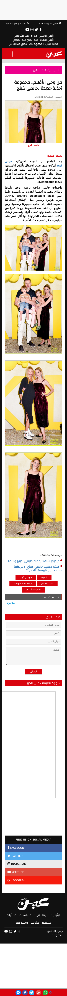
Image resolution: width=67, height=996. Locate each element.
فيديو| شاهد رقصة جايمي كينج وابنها (35, 561)
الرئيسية (55, 915)
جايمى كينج (26, 577)
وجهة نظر (22, 922)
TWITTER (14, 856)
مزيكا (37, 915)
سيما (45, 915)
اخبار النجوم (47, 583)
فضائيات (11, 915)
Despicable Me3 (23, 583)
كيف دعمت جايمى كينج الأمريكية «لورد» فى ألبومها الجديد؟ (38, 568)
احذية (44, 577)
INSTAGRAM (17, 864)
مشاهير (46, 922)
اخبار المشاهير (33, 589)
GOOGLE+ (16, 880)
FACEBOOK (15, 848)
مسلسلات (25, 915)
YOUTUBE (15, 872)
